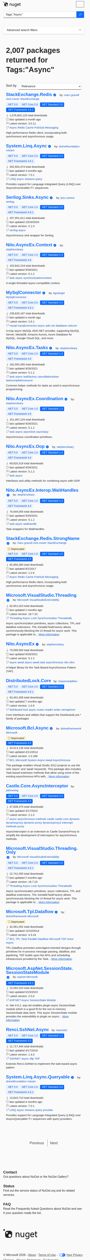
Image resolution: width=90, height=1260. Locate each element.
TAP (37, 1058)
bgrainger (59, 293)
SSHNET (15, 1058)
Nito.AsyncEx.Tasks (27, 348)
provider (48, 1110)
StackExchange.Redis (29, 94)
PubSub (39, 127)
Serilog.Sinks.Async (27, 197)
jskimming (12, 790)
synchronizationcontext (37, 277)
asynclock (29, 431)
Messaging (51, 127)
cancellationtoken (48, 376)
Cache (29, 127)
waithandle (30, 523)
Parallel (32, 938)
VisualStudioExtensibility (44, 599)
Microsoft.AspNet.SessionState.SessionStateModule (39, 970)
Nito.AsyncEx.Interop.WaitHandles (42, 490)
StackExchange (29, 98)
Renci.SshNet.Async (27, 1030)
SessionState (38, 1000)
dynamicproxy (14, 822)
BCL (12, 760)
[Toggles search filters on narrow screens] (80, 30)
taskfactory (30, 376)
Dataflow (43, 938)
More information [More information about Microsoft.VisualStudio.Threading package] (49, 634)
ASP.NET (15, 1000)
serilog (10, 201)
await (21, 662)
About (32, 1254)
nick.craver (13, 98)
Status (9, 1186)
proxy (20, 826)
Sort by (11, 85)
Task (24, 938)
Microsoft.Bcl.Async (27, 728)
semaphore (68, 709)
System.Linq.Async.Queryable (38, 1077)
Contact (10, 1172)
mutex (40, 709)
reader (49, 709)
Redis (21, 127)
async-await (32, 662)
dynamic (74, 818)
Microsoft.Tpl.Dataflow (29, 912)
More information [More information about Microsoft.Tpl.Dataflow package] (61, 958)
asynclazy (42, 431)
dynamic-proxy (33, 822)
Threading (15, 618)
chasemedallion (67, 681)
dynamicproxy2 (52, 822)
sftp (32, 1058)
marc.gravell (71, 95)
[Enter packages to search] (40, 14)
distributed (16, 709)
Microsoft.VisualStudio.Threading (41, 595)
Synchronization (47, 618)
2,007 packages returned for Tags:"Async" (33, 60)
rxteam (10, 150)
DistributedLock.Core (28, 681)
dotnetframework (71, 728)
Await (49, 760)
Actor (70, 938)
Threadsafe (65, 618)
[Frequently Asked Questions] (7, 1204)
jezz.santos (68, 197)
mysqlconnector (27, 325)
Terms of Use (47, 1254)
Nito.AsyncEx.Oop (25, 446)
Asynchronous (61, 760)
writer (57, 709)
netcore (72, 325)
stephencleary (14, 249)
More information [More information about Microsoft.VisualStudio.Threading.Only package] (49, 902)
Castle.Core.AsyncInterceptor (37, 786)
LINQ (13, 178)
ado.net (50, 325)
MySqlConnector (23, 292)
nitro (72, 662)
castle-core (61, 818)
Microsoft (23, 599)
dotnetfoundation (69, 146)
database (61, 325)
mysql (13, 325)
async (20, 178)
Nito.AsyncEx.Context (29, 245)
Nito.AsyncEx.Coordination (34, 399)
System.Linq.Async (26, 146)
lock (25, 709)
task (12, 277)
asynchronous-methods (32, 818)
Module (51, 1000)
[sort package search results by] (49, 86)
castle (50, 818)
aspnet (21, 976)
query (38, 178)
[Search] (80, 14)
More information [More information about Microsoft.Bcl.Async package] (59, 776)
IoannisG (61, 1030)
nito (66, 662)
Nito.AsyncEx (20, 644)
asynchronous (54, 662)
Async (13, 127)
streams (29, 178)
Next (54, 1143)
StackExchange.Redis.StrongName (43, 538)
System (32, 760)
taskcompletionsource (19, 380)
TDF (64, 938)
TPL (17, 938)
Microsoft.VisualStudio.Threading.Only (42, 850)
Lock (34, 618)
